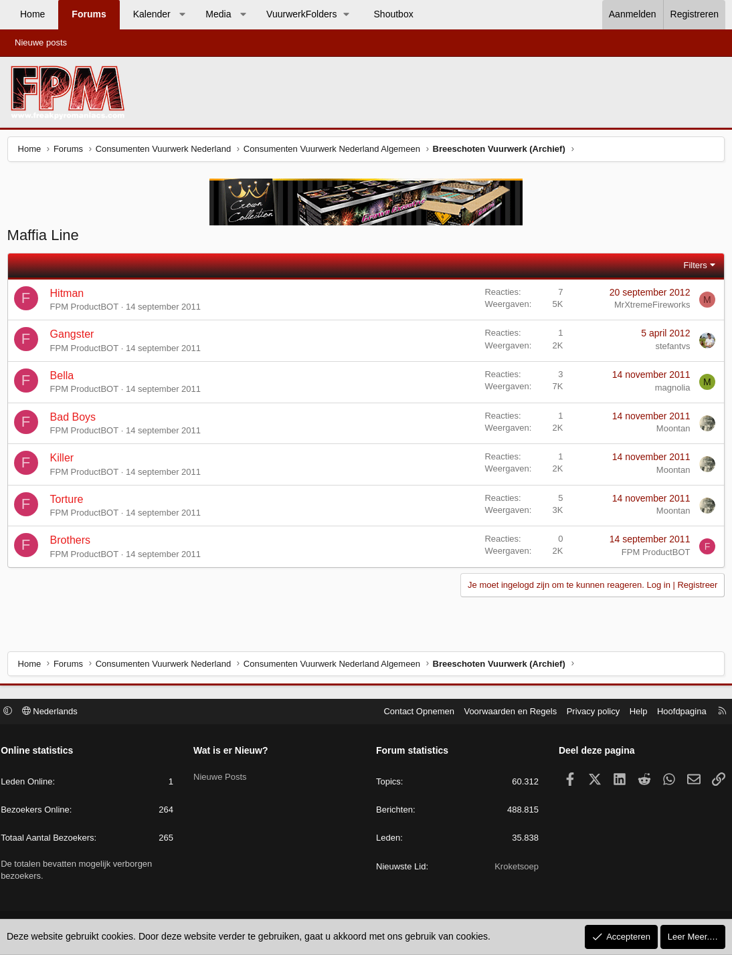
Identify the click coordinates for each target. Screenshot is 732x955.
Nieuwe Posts (223, 775)
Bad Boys (75, 419)
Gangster (75, 337)
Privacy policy (587, 713)
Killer (65, 461)
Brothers (73, 543)
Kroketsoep (514, 868)
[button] (182, 14)
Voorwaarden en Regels (504, 713)
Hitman (70, 296)
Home (32, 14)
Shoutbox (394, 14)
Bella (65, 378)
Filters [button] (692, 268)
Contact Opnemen (413, 713)
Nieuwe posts (41, 42)
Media (218, 14)
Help (633, 713)
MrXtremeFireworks (649, 308)
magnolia (669, 390)
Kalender (152, 14)
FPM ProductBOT (87, 310)
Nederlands (56, 713)
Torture (69, 502)
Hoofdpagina (676, 713)
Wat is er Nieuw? (234, 752)
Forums (89, 14)
